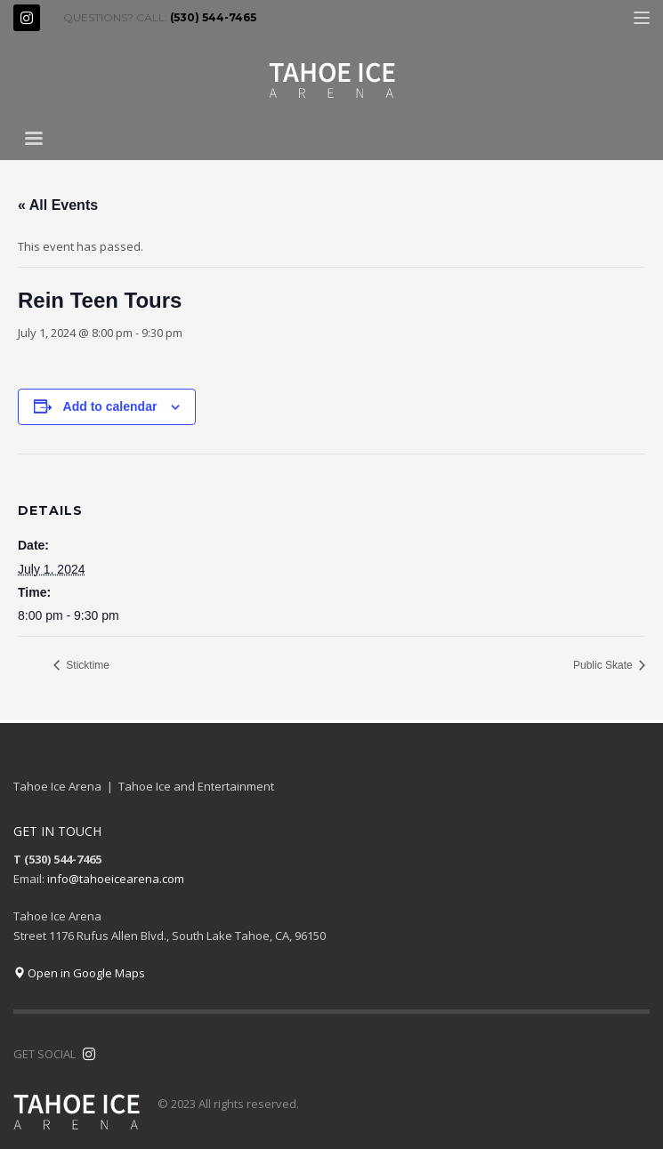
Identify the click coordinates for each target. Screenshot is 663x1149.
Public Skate (604, 665)
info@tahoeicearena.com (115, 879)
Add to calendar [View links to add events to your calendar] (110, 406)
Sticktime (86, 665)
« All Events (58, 205)
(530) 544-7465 (213, 17)
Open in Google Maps (79, 973)
